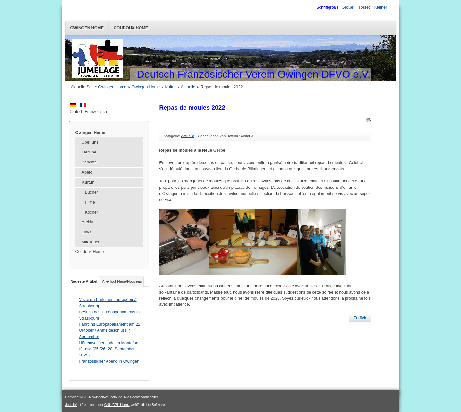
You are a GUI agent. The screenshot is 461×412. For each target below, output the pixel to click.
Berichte (89, 162)
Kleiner (380, 7)
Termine (89, 152)
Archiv (87, 221)
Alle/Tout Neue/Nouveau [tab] (122, 281)
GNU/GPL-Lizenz (117, 405)
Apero (87, 172)
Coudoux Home (131, 27)
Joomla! (71, 405)
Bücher (91, 192)
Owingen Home (87, 27)
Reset (364, 7)
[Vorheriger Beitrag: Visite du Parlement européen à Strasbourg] (360, 318)
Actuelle (188, 86)
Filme (90, 202)
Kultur (170, 86)
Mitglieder (90, 242)
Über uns (90, 142)
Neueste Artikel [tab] (84, 281)
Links (86, 232)
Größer (348, 7)
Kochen (92, 212)
